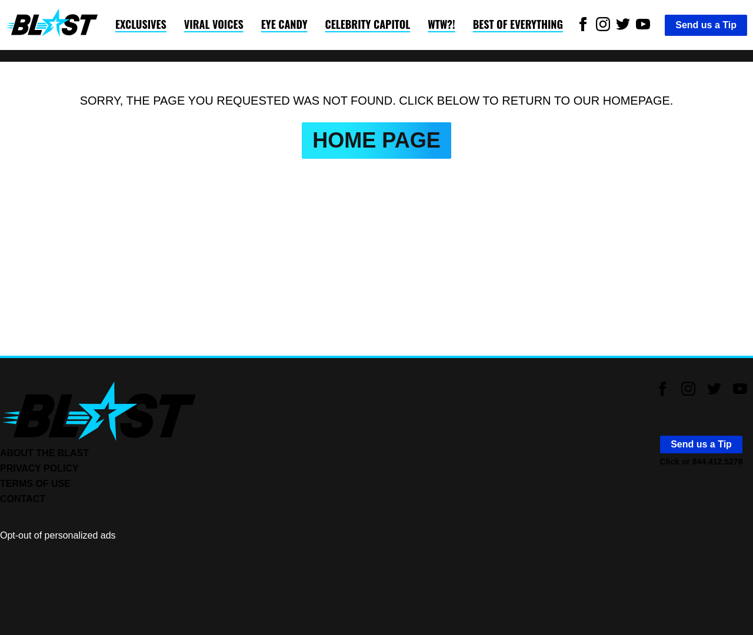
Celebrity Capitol (368, 24)
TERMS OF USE (35, 484)
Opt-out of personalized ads (58, 535)
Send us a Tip (706, 25)
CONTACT (22, 499)
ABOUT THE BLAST (44, 453)
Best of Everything (518, 24)
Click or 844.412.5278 (701, 461)
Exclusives (140, 24)
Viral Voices (214, 24)
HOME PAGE (376, 140)
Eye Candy (284, 24)
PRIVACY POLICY (39, 468)
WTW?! (441, 24)
